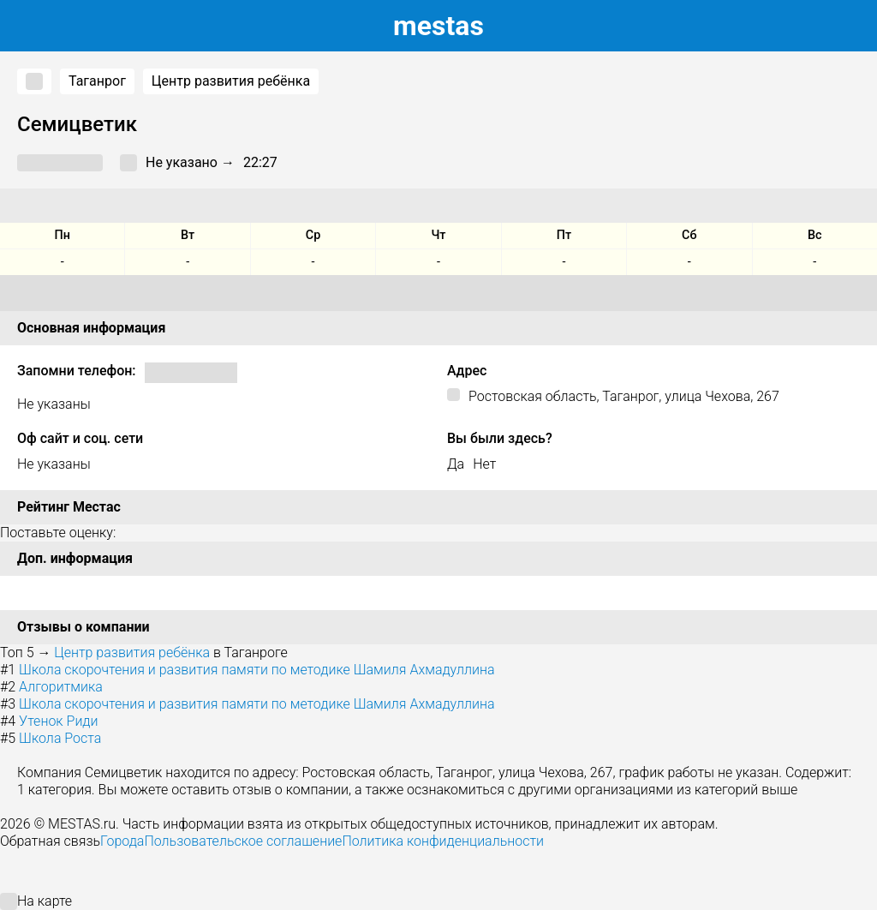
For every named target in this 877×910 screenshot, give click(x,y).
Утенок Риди (58, 721)
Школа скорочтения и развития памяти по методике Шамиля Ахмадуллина (256, 670)
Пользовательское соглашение (243, 841)
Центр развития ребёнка (231, 81)
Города (122, 841)
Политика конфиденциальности (443, 841)
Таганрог (97, 81)
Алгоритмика (61, 687)
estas (438, 25)
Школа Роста (60, 738)
